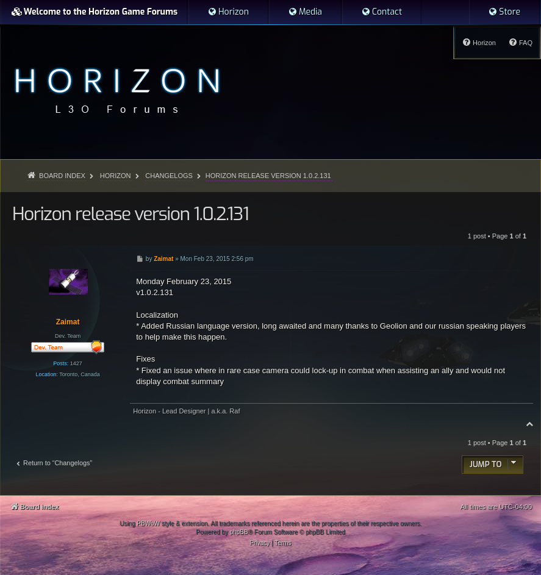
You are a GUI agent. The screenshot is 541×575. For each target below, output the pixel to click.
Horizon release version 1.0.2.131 (268, 175)
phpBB (239, 532)
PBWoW (148, 523)
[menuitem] (228, 12)
